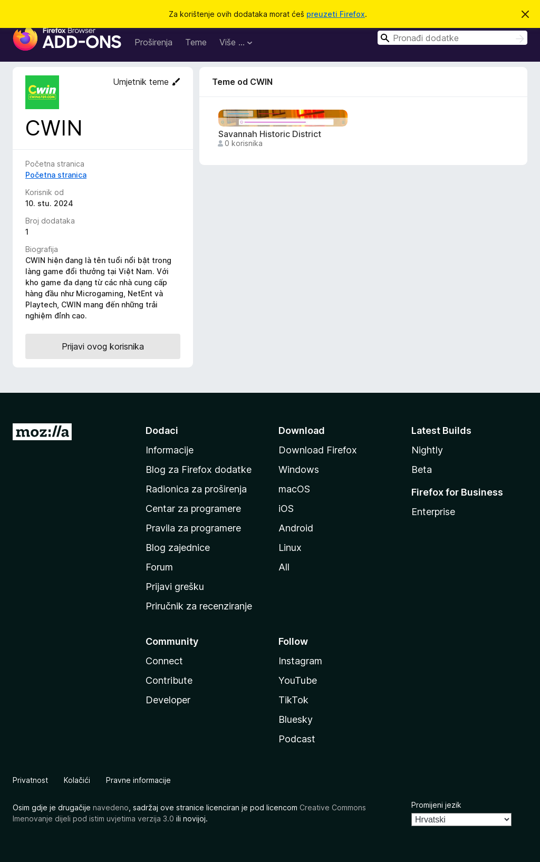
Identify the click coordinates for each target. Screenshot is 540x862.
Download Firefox (317, 450)
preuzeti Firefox (335, 13)
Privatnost (30, 780)
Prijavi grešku (175, 586)
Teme (196, 42)
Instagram (300, 660)
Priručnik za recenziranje (199, 606)
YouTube (297, 680)
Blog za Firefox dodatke (199, 469)
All (284, 567)
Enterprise (433, 511)
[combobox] (452, 38)
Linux (290, 547)
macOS (294, 489)
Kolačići (77, 780)
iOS (286, 508)
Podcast (296, 738)
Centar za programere (193, 508)
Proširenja (153, 42)
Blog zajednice (178, 547)
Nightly (427, 450)
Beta (421, 469)
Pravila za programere (193, 528)
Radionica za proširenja (196, 489)
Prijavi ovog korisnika (103, 346)
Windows (298, 469)
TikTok (293, 699)
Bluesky (295, 719)
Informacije (170, 450)
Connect (164, 660)
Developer (168, 699)
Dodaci (162, 430)
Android (295, 528)
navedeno (111, 807)
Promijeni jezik (436, 804)
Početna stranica (55, 174)
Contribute (169, 680)
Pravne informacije (138, 780)
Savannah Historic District (269, 134)
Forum (159, 567)
